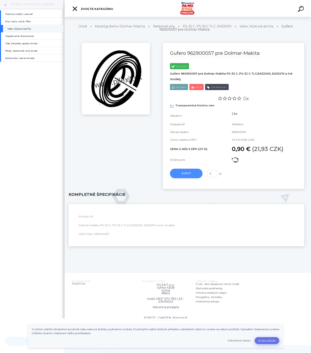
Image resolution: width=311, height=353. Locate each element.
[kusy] (212, 173)
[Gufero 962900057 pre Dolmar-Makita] (116, 44)
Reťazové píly (164, 26)
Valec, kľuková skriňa (256, 26)
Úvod (82, 26)
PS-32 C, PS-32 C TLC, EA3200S (33, 4)
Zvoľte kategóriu (92, 8)
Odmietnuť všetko (239, 340)
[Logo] (188, 8)
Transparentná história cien (192, 105)
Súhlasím (266, 340)
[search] (301, 9)
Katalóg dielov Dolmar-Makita (120, 26)
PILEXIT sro (78, 283)
